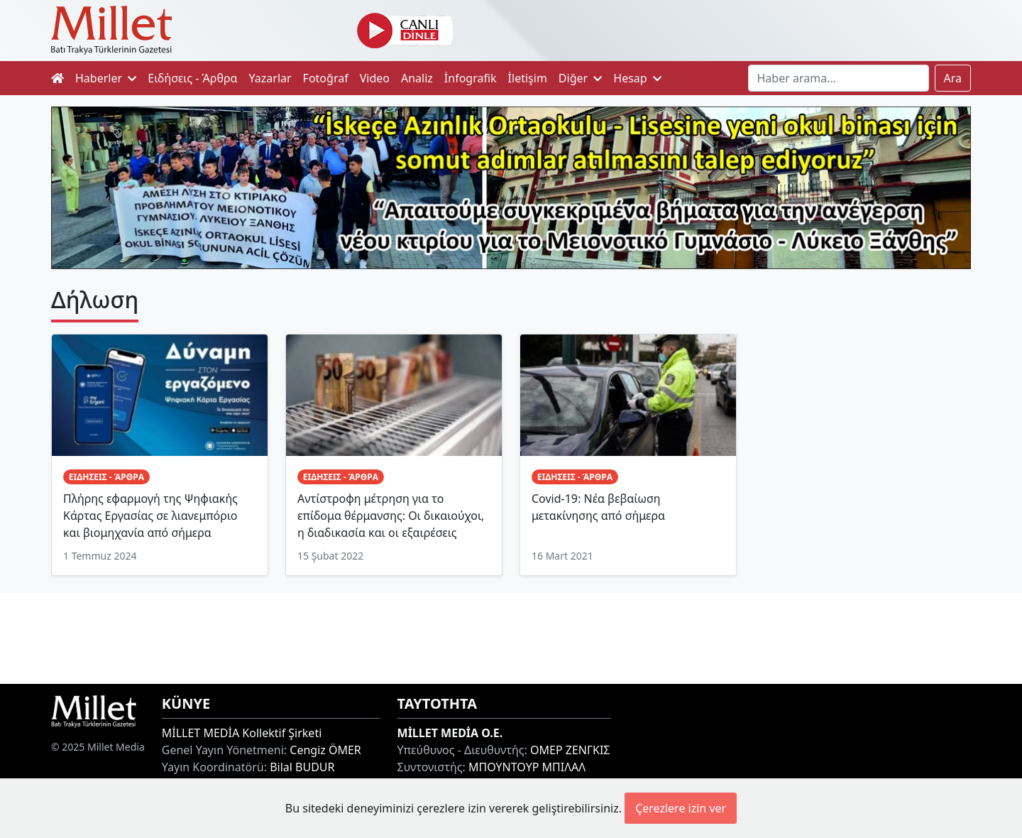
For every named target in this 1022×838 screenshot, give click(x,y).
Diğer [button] (580, 78)
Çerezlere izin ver (680, 808)
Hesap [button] (637, 78)
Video (375, 78)
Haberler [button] (105, 78)
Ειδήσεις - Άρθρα (192, 78)
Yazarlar (270, 78)
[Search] (838, 78)
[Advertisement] (511, 636)
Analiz (417, 78)
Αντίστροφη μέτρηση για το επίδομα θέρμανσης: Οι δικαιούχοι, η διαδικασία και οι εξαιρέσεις (390, 515)
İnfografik (470, 78)
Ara (953, 78)
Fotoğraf (325, 78)
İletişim (527, 78)
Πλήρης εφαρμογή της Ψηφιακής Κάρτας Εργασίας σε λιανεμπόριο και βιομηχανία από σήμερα (150, 515)
